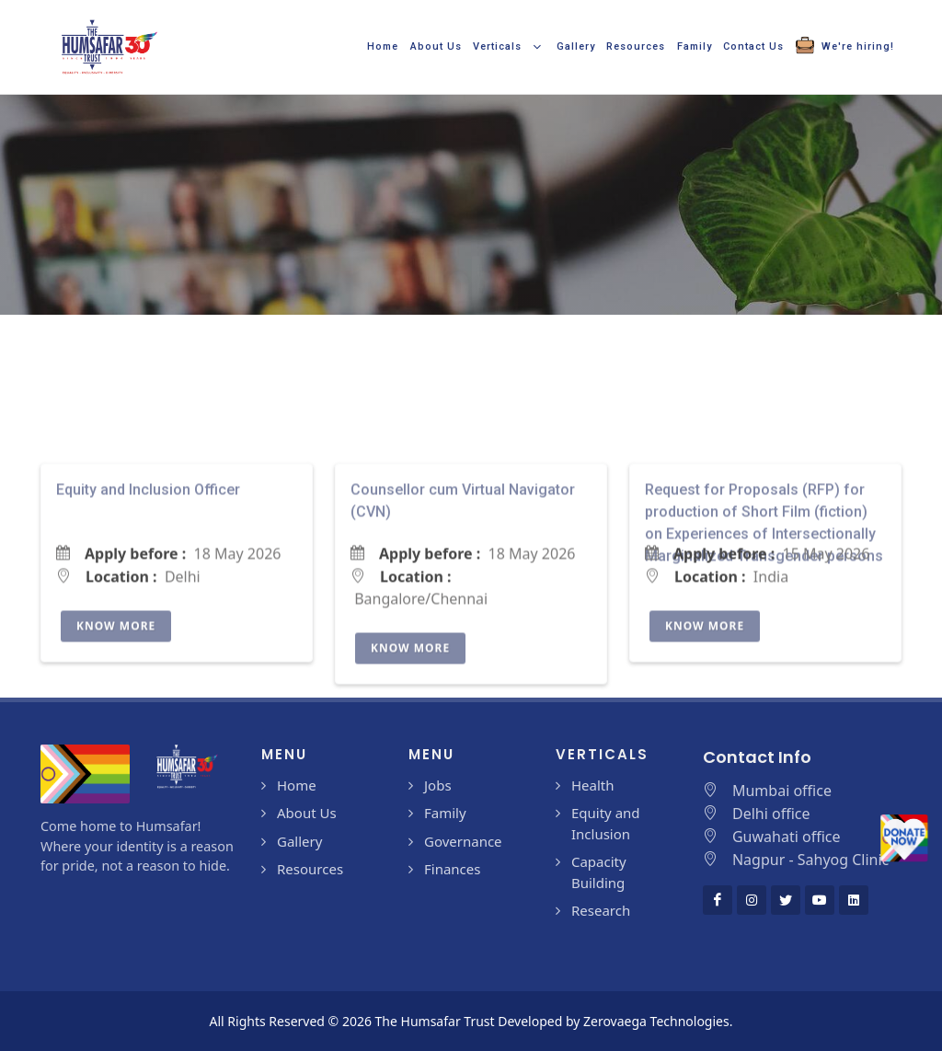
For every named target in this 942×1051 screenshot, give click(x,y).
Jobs (438, 785)
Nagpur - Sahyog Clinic (810, 859)
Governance (463, 841)
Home (296, 785)
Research (600, 910)
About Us (307, 812)
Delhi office (771, 813)
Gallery (299, 841)
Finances (452, 869)
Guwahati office (786, 836)
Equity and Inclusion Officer (148, 576)
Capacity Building (598, 872)
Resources (310, 869)
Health (593, 785)
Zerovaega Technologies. (657, 1021)
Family (445, 812)
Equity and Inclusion (605, 823)
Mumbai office (782, 790)
